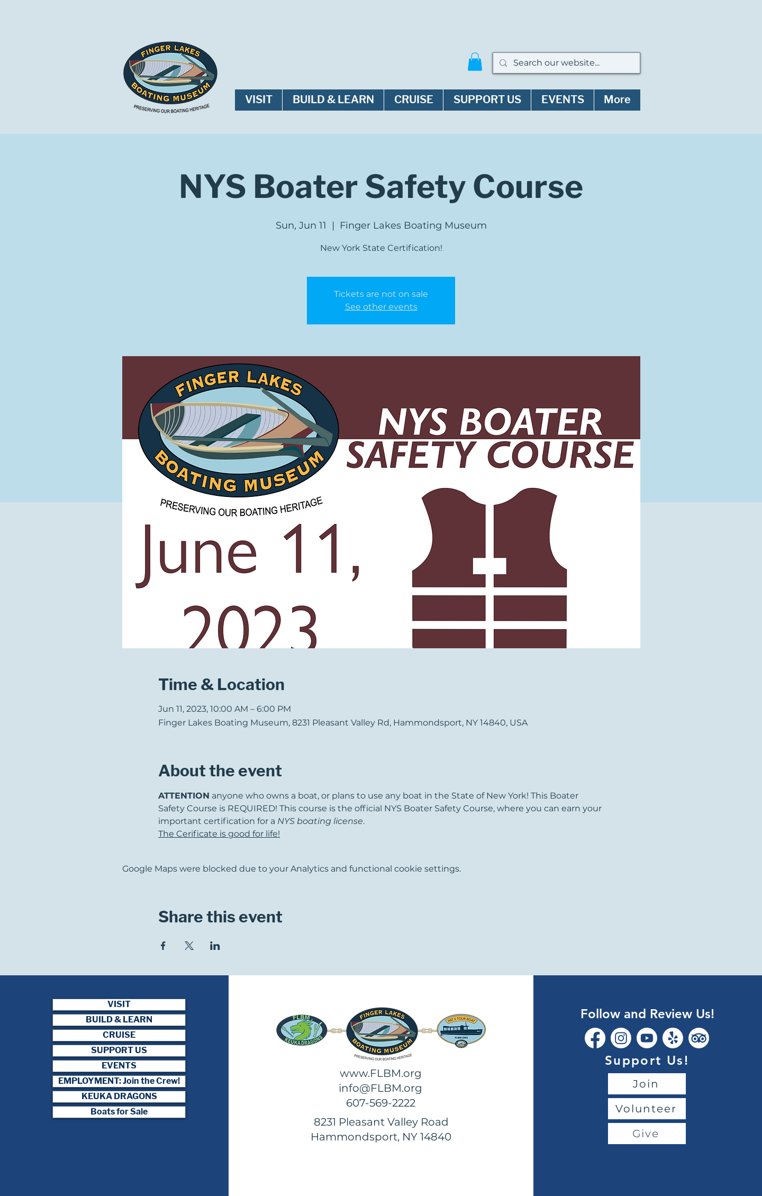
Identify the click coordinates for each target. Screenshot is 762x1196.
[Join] (647, 1083)
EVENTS (119, 1066)
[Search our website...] (565, 63)
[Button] (462, 1029)
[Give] (647, 1133)
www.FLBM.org (381, 1073)
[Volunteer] (647, 1108)
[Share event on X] (189, 945)
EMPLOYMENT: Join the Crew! (119, 1081)
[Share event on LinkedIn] (215, 945)
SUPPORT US (119, 1050)
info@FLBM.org (380, 1088)
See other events (381, 307)
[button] (475, 61)
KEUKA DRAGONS (119, 1096)
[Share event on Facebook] (163, 945)
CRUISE (119, 1035)
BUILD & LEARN (119, 1019)
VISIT (119, 1004)
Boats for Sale (119, 1112)
